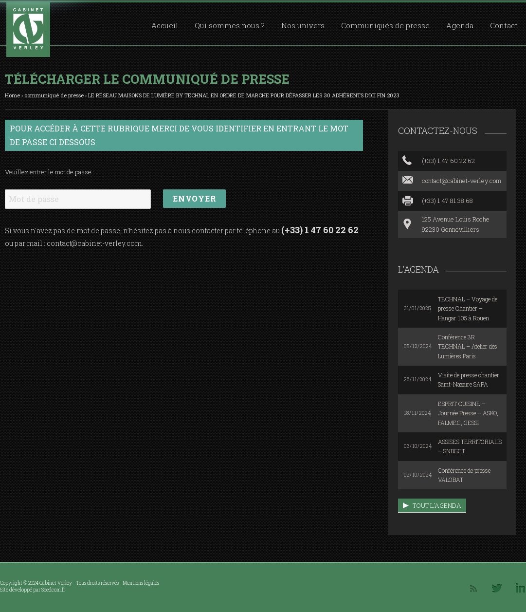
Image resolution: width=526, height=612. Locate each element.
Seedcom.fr (53, 590)
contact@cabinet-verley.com (94, 243)
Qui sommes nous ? (230, 25)
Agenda (459, 25)
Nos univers (303, 25)
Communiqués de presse (385, 25)
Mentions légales (141, 583)
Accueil (164, 25)
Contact (504, 25)
